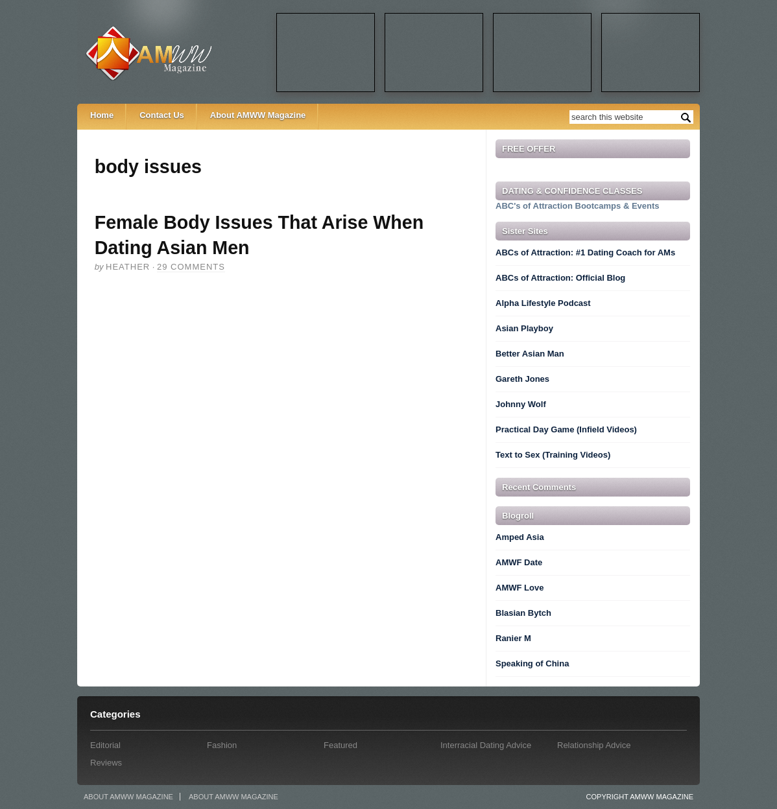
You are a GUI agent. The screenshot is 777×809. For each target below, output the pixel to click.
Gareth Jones (522, 379)
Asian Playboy (524, 328)
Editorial (105, 745)
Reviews (106, 763)
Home (102, 115)
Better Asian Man (530, 353)
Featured (340, 745)
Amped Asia (520, 537)
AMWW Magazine (175, 53)
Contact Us (161, 115)
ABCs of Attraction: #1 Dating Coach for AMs (585, 252)
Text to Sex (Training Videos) (553, 455)
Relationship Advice (593, 745)
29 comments (191, 267)
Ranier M (513, 638)
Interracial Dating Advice (485, 745)
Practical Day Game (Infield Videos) (566, 429)
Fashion (222, 745)
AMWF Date (519, 562)
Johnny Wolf (521, 404)
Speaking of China (532, 663)
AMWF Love (520, 587)
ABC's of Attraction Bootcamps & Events (578, 206)
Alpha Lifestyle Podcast (543, 303)
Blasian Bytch (523, 613)
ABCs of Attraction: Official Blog (560, 278)
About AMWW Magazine (258, 115)
